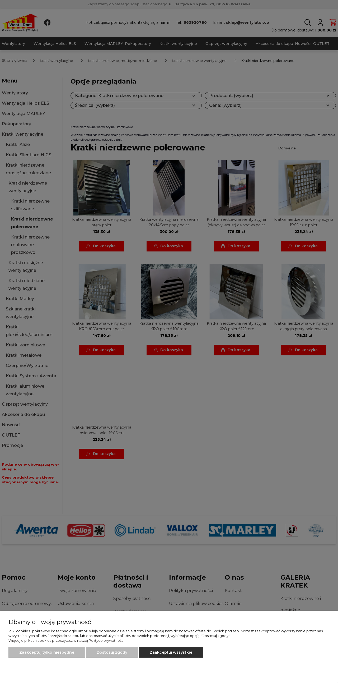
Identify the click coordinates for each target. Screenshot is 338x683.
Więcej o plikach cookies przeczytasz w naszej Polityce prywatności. (66, 640)
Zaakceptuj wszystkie (171, 652)
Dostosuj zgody (112, 652)
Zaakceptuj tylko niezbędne (46, 652)
